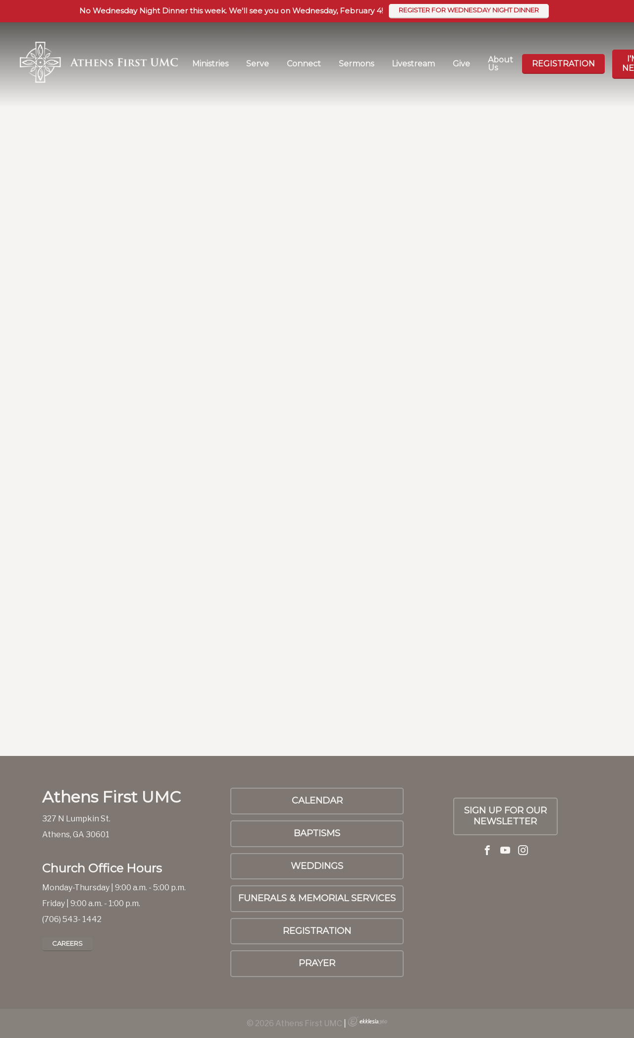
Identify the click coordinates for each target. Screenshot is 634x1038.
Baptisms (317, 833)
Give (461, 63)
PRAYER (317, 963)
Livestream (413, 63)
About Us (500, 63)
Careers (67, 943)
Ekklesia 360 (367, 1022)
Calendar (317, 800)
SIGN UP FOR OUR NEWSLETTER (505, 816)
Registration (563, 63)
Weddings (317, 866)
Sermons (356, 63)
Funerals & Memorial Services (317, 898)
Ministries (210, 63)
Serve (257, 63)
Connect (304, 63)
